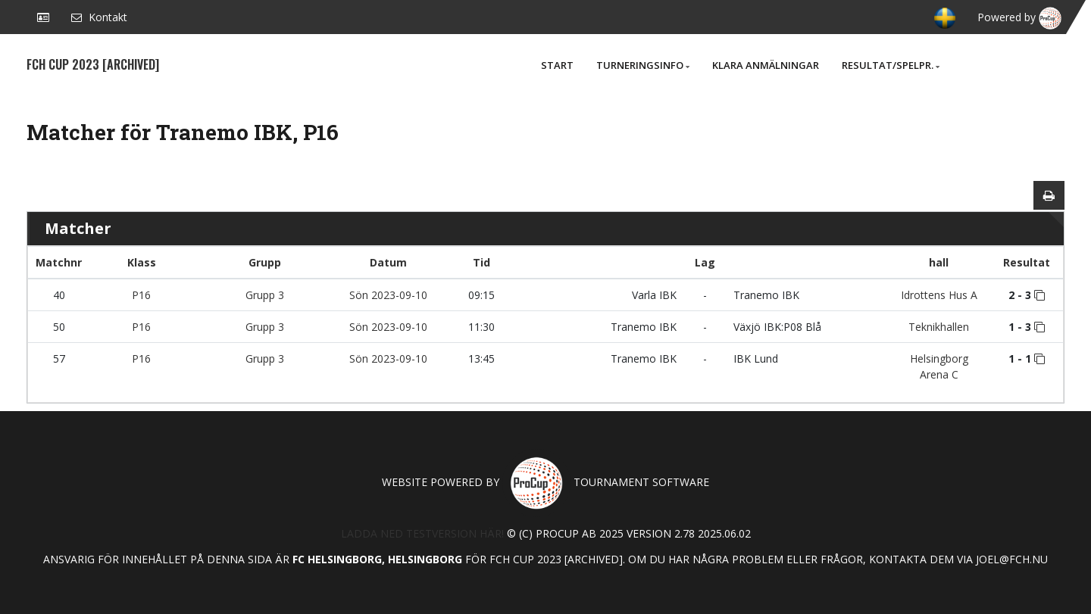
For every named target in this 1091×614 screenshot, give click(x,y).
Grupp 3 (264, 295)
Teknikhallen (938, 326)
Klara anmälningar (765, 65)
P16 (141, 295)
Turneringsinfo (642, 65)
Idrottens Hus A (939, 295)
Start (557, 65)
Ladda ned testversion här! (422, 533)
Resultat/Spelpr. (890, 65)
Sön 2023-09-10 (388, 295)
